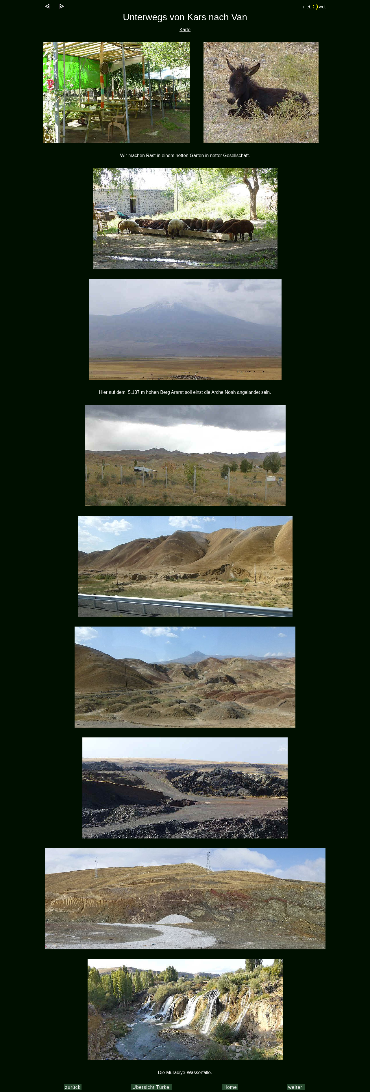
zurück (72, 1087)
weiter (296, 1087)
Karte (185, 29)
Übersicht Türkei (151, 1087)
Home (230, 1087)
